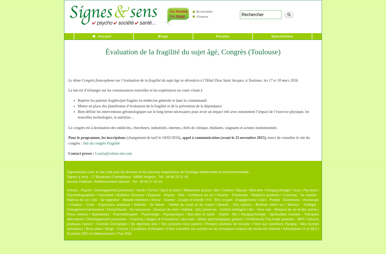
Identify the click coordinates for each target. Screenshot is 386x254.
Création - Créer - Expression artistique (99, 205)
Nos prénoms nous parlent (181, 224)
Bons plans (94, 229)
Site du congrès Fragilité (101, 143)
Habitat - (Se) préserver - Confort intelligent (214, 209)
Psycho (86, 190)
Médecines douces (197, 190)
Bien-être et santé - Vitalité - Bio (212, 214)
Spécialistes (282, 36)
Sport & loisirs (170, 190)
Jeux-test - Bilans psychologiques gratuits (212, 219)
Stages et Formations (162, 219)
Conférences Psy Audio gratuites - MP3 (275, 219)
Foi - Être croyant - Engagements (231, 200)
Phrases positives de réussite (227, 224)
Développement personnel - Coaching (115, 219)
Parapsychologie (278, 190)
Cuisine (227, 190)
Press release (77, 214)
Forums (222, 36)
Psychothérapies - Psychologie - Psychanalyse (148, 214)
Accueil (105, 36)
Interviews (105, 195)
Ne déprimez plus (144, 224)
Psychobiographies (81, 195)
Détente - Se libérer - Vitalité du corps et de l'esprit (174, 205)
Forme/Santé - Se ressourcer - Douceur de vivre (143, 209)
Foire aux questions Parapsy (275, 224)
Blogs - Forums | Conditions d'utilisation (135, 229)
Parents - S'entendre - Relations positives (248, 195)
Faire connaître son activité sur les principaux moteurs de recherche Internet (223, 229)
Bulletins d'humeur (130, 195)
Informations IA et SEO (300, 229)
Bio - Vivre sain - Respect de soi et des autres (283, 209)
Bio (216, 190)
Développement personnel (114, 190)
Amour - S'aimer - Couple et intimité (177, 200)
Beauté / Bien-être (249, 190)
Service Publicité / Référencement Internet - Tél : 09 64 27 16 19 (114, 182)
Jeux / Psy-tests (305, 190)
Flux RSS (124, 234)
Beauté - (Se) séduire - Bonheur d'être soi (251, 205)
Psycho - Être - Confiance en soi (189, 195)
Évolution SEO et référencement (91, 234)
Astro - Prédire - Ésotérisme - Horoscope (289, 200)
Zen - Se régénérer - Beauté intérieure (120, 200)
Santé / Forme (147, 190)
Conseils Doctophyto (111, 224)
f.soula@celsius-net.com (113, 153)
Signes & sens (77, 177)
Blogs (163, 36)
